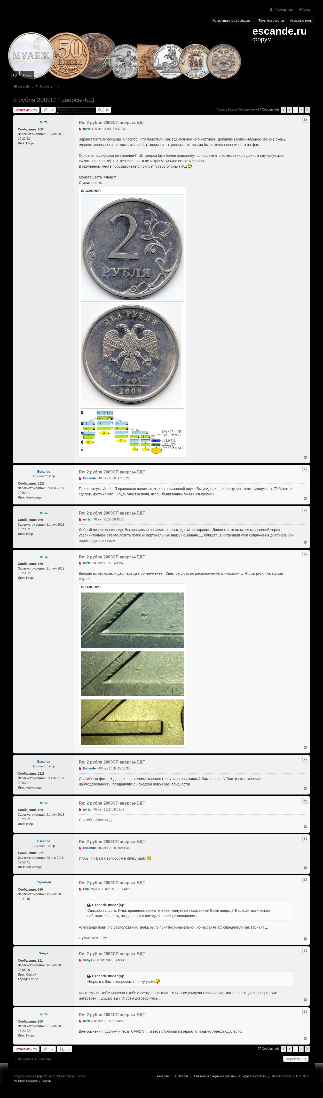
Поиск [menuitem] (27, 75)
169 (40, 129)
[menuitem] (27, 1081)
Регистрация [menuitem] (281, 10)
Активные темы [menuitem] (301, 20)
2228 (41, 483)
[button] (283, 110)
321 (40, 960)
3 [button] (301, 109)
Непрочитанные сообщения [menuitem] (232, 20)
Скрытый (43, 882)
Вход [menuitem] (304, 10)
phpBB (41, 1076)
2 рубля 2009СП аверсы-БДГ (54, 99)
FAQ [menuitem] (14, 75)
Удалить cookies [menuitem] (254, 1076)
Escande (43, 471)
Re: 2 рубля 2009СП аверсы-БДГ (112, 122)
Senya (43, 953)
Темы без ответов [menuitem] (271, 20)
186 (40, 889)
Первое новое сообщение (235, 109)
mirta (44, 122)
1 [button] (289, 109)
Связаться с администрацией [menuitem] (215, 1076)
